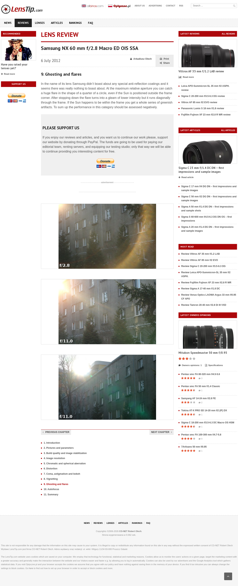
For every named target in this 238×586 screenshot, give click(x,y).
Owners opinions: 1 (190, 365)
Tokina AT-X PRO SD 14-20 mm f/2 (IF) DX (204, 410)
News (8, 23)
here (31, 568)
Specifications (214, 365)
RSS (181, 6)
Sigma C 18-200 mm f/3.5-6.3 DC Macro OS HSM (207, 422)
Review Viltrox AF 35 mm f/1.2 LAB (200, 254)
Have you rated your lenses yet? (14, 66)
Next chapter (161, 432)
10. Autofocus (51, 489)
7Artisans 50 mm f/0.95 (194, 446)
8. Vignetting (51, 479)
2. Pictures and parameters (59, 448)
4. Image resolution (54, 458)
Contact (170, 6)
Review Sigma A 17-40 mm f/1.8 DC (200, 288)
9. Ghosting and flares (56, 484)
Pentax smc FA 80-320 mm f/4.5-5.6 (200, 374)
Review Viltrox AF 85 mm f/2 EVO (199, 260)
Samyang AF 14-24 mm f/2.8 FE (198, 398)
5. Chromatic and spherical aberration (65, 463)
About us (140, 6)
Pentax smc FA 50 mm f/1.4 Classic (200, 386)
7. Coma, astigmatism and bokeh (62, 474)
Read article (186, 177)
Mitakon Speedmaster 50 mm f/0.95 (202, 353)
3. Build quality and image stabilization (65, 453)
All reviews (228, 34)
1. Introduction (52, 442)
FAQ (90, 23)
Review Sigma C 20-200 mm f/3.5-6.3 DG (203, 266)
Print (164, 59)
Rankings (75, 23)
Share (165, 63)
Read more (8, 74)
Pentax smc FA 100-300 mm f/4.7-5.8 (201, 434)
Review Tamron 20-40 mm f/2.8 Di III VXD (203, 305)
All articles (228, 130)
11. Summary (51, 494)
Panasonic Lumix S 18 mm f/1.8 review (202, 108)
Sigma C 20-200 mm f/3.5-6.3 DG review (203, 96)
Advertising (155, 6)
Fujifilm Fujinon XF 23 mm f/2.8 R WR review (206, 114)
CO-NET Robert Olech (130, 531)
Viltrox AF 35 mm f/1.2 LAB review (201, 71)
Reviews (23, 23)
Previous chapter (56, 432)
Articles (57, 23)
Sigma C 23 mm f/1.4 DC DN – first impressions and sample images (201, 170)
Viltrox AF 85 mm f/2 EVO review (199, 102)
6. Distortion (50, 468)
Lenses (40, 23)
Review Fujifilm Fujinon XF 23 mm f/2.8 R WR (206, 282)
